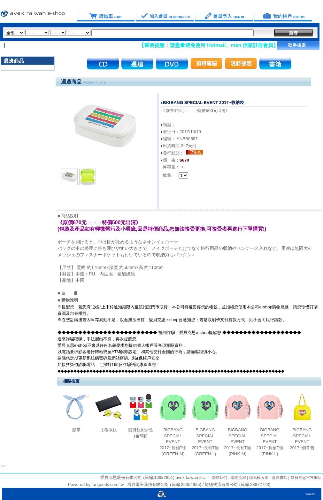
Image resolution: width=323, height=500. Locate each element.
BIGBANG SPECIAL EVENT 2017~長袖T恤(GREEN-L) (205, 441)
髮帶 (76, 429)
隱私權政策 (258, 477)
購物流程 (237, 477)
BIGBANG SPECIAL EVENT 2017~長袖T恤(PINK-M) (237, 441)
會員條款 (279, 477)
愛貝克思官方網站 (306, 477)
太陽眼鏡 (108, 429)
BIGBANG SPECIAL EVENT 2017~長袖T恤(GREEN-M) (173, 441)
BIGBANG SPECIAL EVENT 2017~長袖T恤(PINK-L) (269, 441)
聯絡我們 (219, 477)
